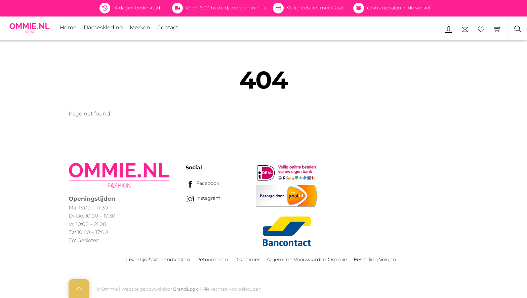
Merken (140, 27)
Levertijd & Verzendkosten (158, 259)
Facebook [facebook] (202, 183)
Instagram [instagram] (203, 198)
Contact (167, 27)
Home (68, 27)
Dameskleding (103, 27)
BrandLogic (186, 289)
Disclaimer (247, 259)
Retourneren (212, 259)
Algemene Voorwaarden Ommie (307, 259)
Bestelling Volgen (375, 259)
